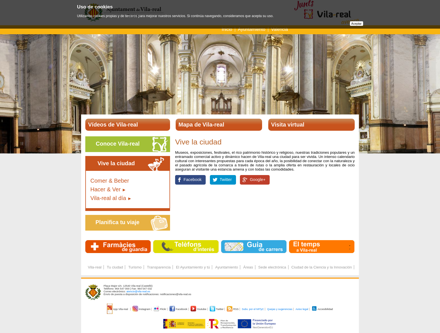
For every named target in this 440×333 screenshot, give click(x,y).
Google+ (257, 179)
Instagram (141, 309)
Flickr (160, 309)
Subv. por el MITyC (253, 309)
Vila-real (95, 267)
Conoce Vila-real (117, 144)
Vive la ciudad (116, 163)
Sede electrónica (272, 267)
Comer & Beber (109, 181)
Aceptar (356, 23)
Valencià (279, 29)
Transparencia (159, 267)
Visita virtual (287, 124)
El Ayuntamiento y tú (193, 267)
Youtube (199, 309)
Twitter (226, 179)
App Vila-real (118, 309)
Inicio (227, 29)
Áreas (248, 267)
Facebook (192, 179)
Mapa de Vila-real (201, 124)
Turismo (135, 267)
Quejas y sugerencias (279, 309)
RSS (233, 309)
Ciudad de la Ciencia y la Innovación (321, 267)
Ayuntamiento (251, 29)
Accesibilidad (322, 309)
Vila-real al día (108, 198)
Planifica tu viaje (117, 222)
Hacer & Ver (105, 189)
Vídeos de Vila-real (113, 124)
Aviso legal (301, 309)
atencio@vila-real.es (138, 291)
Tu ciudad (115, 267)
